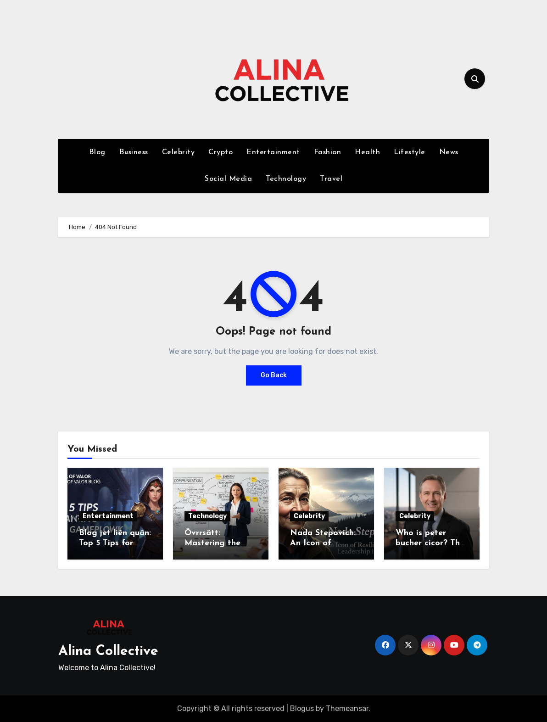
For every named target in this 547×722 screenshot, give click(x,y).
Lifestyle (409, 152)
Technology (286, 179)
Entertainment (273, 152)
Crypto (220, 152)
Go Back (274, 375)
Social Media (228, 179)
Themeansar (347, 708)
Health (367, 152)
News (448, 152)
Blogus (302, 708)
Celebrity (178, 152)
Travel (331, 179)
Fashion (327, 152)
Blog (97, 152)
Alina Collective (108, 651)
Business (133, 152)
